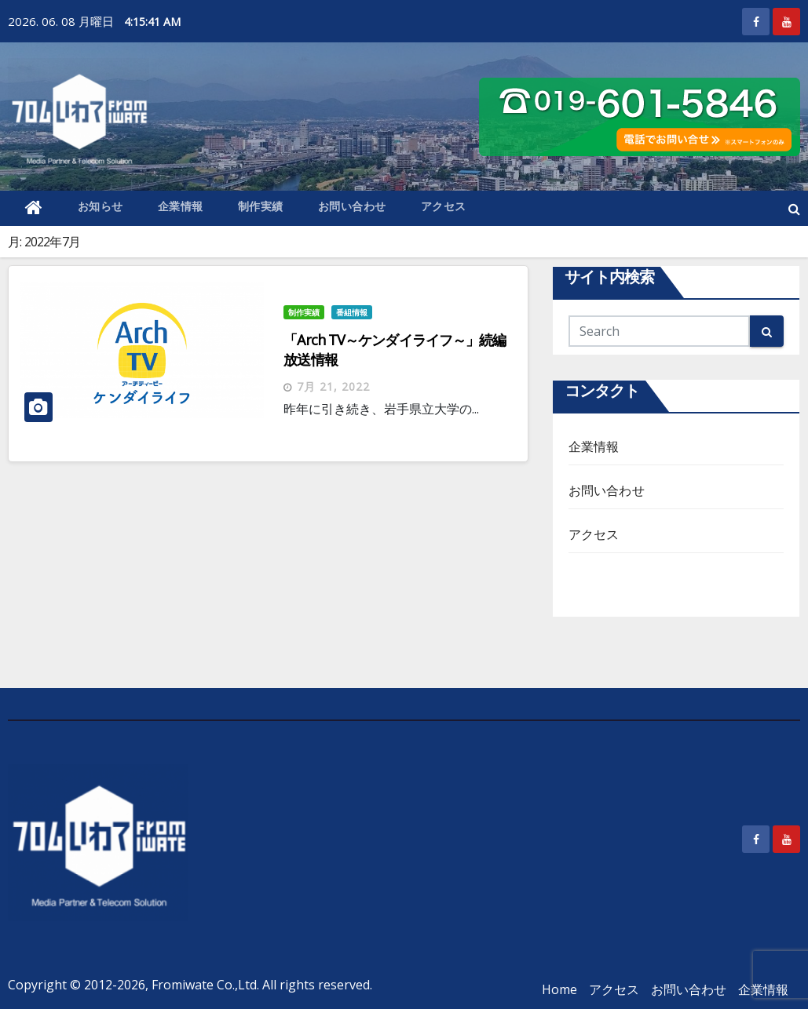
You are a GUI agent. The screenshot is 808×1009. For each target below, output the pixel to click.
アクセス (443, 206)
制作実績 (260, 206)
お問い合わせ (352, 206)
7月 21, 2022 (333, 386)
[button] (794, 208)
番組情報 (351, 312)
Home (559, 989)
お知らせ (100, 206)
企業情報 (180, 206)
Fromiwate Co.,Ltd (204, 984)
